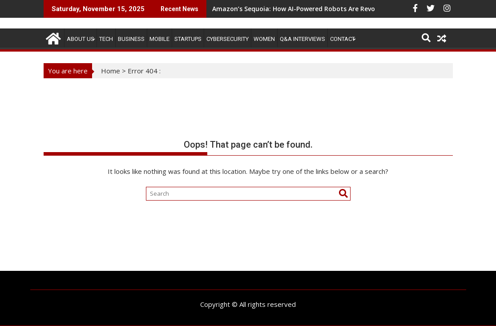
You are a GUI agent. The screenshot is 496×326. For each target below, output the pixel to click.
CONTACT (342, 39)
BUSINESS (131, 39)
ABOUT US (80, 39)
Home (110, 70)
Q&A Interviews (302, 39)
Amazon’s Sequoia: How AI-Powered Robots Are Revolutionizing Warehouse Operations (347, 8)
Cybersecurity (227, 39)
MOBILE (159, 39)
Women (264, 39)
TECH (106, 39)
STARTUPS (188, 39)
